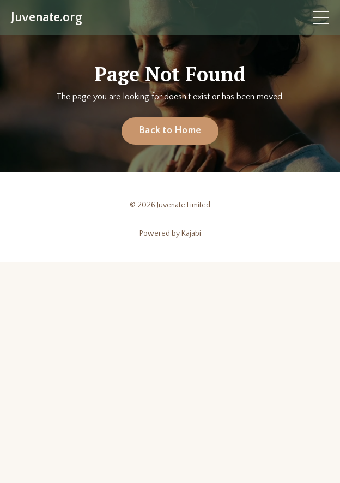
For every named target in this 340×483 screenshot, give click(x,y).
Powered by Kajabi (170, 233)
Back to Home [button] (170, 130)
